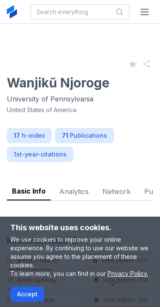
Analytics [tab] (74, 191)
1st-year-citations (40, 154)
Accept (27, 294)
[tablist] (80, 185)
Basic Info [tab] (29, 191)
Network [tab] (116, 191)
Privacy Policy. (128, 273)
